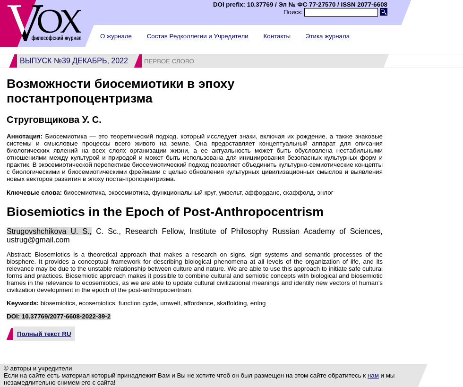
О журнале (116, 36)
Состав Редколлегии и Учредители (198, 36)
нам (373, 375)
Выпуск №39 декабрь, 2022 (74, 61)
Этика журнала (328, 36)
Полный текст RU (44, 333)
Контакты (277, 36)
